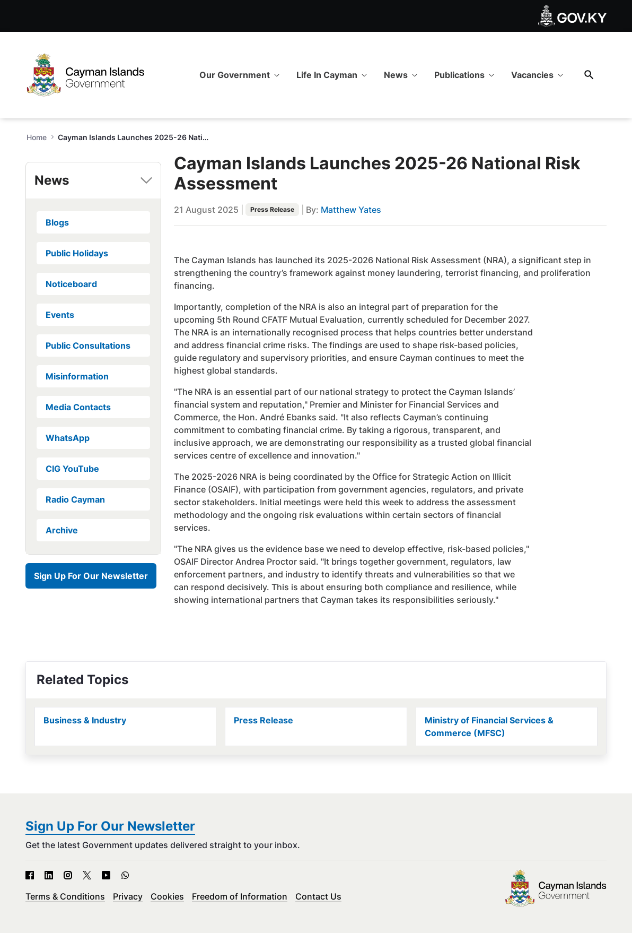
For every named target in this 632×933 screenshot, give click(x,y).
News (51, 180)
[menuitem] (239, 75)
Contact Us (318, 896)
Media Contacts (78, 407)
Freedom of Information (239, 896)
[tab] (93, 180)
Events (60, 314)
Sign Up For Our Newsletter (91, 576)
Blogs (57, 222)
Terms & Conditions (65, 896)
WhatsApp (68, 438)
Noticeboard (71, 284)
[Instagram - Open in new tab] (68, 875)
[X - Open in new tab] (87, 875)
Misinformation (77, 376)
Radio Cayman (75, 499)
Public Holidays (77, 253)
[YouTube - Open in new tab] (106, 875)
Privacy (128, 896)
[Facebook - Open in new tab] (29, 875)
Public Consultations (88, 345)
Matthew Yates (351, 209)
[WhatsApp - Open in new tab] (125, 875)
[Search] (589, 74)
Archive (62, 530)
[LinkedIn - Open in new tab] (49, 875)
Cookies (167, 896)
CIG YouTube (72, 468)
